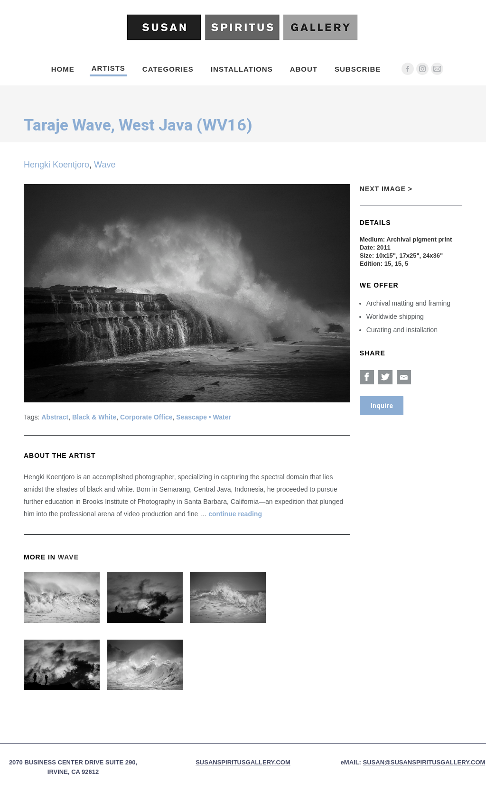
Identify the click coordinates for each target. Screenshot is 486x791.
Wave (104, 164)
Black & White (94, 417)
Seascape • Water (203, 417)
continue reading (235, 514)
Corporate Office (146, 417)
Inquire (382, 405)
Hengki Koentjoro (56, 164)
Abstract (54, 417)
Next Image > (386, 189)
